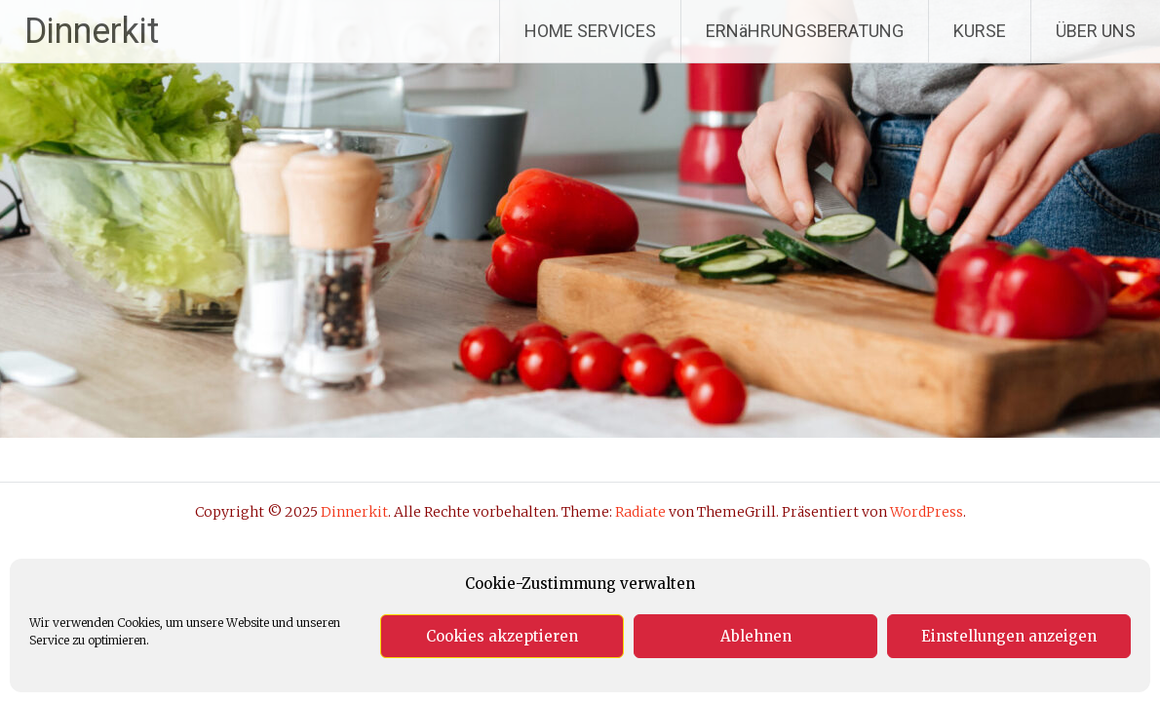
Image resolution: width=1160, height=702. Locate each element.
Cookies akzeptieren (502, 636)
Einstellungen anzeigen (1009, 636)
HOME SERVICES (590, 30)
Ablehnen (756, 636)
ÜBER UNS (1096, 30)
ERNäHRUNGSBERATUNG (805, 30)
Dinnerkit (91, 31)
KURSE (979, 30)
